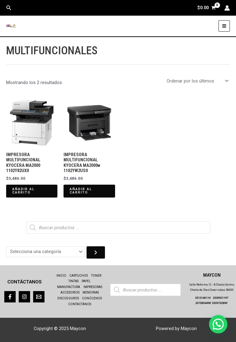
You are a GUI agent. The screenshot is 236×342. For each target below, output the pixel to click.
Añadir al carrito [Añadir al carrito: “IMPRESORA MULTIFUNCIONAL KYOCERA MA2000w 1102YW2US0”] (81, 190)
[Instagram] (24, 296)
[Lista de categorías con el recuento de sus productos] (45, 251)
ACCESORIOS (69, 292)
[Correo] (38, 296)
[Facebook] (10, 296)
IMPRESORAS (92, 287)
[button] (9, 8)
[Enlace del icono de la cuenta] (227, 8)
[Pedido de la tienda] (197, 81)
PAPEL (86, 281)
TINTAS (73, 281)
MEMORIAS (91, 292)
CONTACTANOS (79, 304)
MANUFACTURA (68, 287)
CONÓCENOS (92, 298)
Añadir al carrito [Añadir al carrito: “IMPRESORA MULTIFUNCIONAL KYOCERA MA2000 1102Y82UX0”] (23, 190)
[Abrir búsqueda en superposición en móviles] (118, 227)
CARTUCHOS (78, 275)
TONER (96, 275)
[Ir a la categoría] (96, 252)
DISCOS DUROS (68, 298)
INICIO (61, 275)
